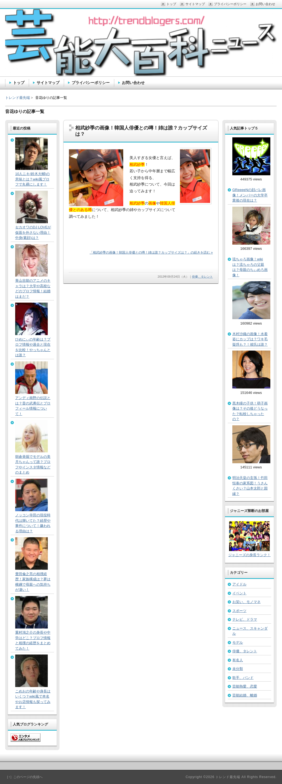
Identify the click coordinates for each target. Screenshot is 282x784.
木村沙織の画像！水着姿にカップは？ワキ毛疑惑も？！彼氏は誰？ (250, 339)
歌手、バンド (243, 678)
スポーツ (239, 611)
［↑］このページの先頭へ (24, 777)
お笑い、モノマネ (246, 602)
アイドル (239, 584)
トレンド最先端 (17, 98)
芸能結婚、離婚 (244, 695)
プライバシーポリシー (91, 82)
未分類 (237, 669)
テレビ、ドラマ (244, 619)
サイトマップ (48, 82)
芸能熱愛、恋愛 (244, 686)
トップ (18, 82)
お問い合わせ (133, 82)
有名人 (237, 660)
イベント (239, 593)
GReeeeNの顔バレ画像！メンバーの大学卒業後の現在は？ (250, 195)
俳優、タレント (202, 276)
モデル (237, 642)
